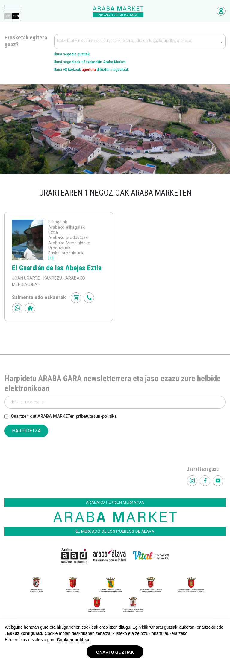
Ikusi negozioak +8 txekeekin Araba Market (89, 62)
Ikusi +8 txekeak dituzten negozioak (91, 70)
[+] (50, 258)
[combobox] (140, 41)
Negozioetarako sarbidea (221, 11)
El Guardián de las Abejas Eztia (57, 268)
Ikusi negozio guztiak (72, 54)
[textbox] (140, 41)
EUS (16, 16)
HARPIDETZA (26, 431)
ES (8, 16)
